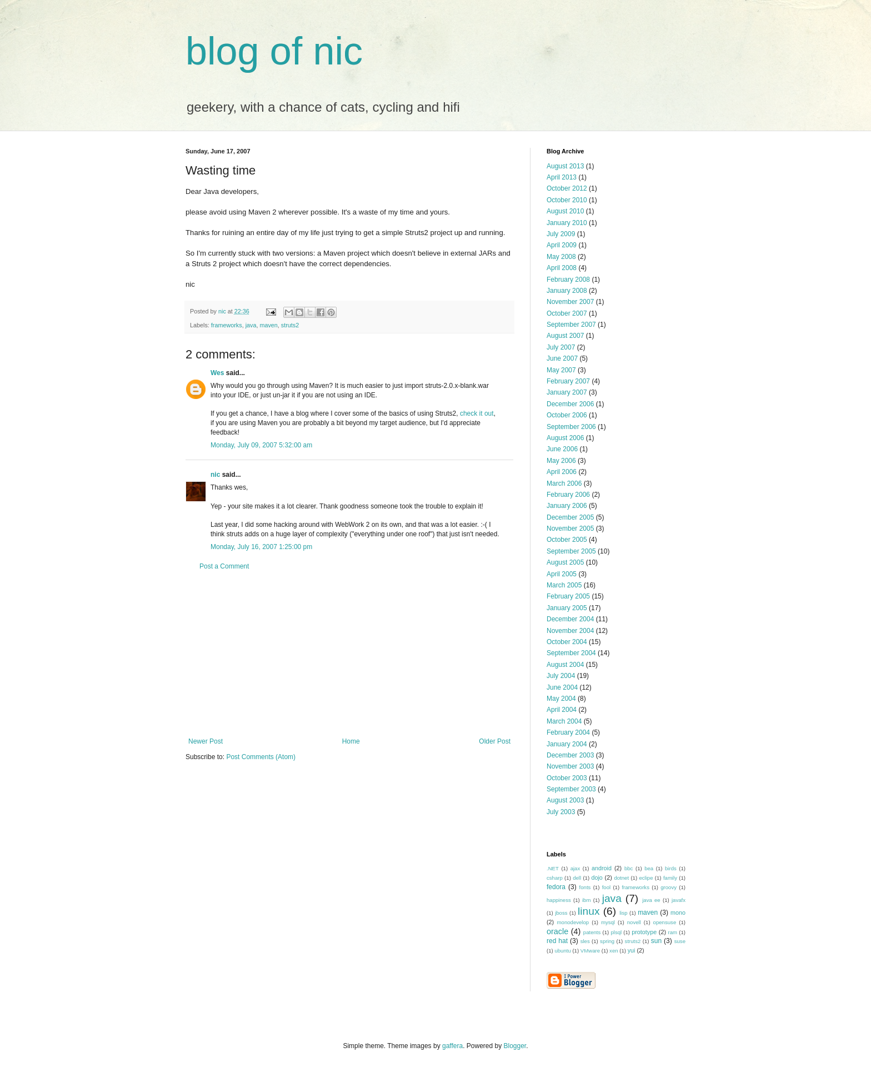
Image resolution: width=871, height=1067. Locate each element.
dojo (596, 877)
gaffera (452, 1046)
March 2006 (564, 483)
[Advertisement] (349, 654)
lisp (623, 913)
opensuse (665, 922)
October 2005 (567, 540)
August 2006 (565, 438)
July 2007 (561, 347)
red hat (557, 941)
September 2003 (571, 789)
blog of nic (274, 51)
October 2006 (567, 415)
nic (215, 474)
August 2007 (565, 336)
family (670, 878)
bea (648, 868)
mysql (608, 922)
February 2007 (568, 381)
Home (351, 741)
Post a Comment (224, 566)
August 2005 (565, 562)
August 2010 (565, 211)
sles (585, 941)
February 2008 (568, 279)
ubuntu (562, 951)
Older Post (494, 741)
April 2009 (562, 245)
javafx (678, 900)
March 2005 (564, 585)
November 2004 (570, 631)
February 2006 (568, 494)
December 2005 (570, 517)
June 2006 (562, 449)
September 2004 (571, 653)
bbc (628, 868)
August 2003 (565, 800)
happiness (559, 900)
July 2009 (561, 234)
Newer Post (205, 741)
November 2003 (570, 766)
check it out (477, 413)
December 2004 (570, 619)
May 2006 (561, 461)
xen (613, 951)
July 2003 (561, 812)
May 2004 (561, 698)
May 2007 (561, 370)
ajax (575, 868)
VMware (590, 951)
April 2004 (562, 710)
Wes (217, 373)
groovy (668, 887)
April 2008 (562, 268)
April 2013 (562, 177)
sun (656, 941)
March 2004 (564, 721)
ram (673, 932)
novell (634, 922)
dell (577, 878)
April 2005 (562, 574)
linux (588, 911)
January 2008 (567, 291)
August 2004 (565, 665)
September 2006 (571, 427)
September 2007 (571, 324)
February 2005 (568, 596)
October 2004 (567, 642)
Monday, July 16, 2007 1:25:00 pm (261, 547)
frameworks (226, 325)
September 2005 (571, 551)
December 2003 (570, 755)
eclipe (646, 878)
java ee (651, 900)
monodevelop (573, 922)
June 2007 (562, 358)
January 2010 (567, 223)
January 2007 (567, 392)
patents (591, 932)
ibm (586, 900)
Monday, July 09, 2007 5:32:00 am (261, 445)
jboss (561, 913)
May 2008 (561, 257)
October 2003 (567, 778)
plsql (616, 932)
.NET (553, 868)
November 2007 (570, 302)
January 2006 (567, 506)
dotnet (621, 878)
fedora (556, 887)
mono (677, 912)
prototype (644, 932)
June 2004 (562, 687)
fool (606, 887)
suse (679, 941)
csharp (555, 878)
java (251, 325)
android (602, 868)
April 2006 (562, 472)
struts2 (290, 325)
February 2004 (568, 732)
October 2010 (567, 200)
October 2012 (567, 188)
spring (607, 941)
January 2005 (567, 608)
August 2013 (565, 166)
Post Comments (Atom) (261, 757)
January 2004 (567, 744)
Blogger (515, 1046)
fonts (585, 887)
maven (268, 325)
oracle (557, 931)
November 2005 (570, 528)
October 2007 (567, 313)
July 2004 (561, 676)
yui (631, 950)
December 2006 (570, 404)
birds (671, 868)
